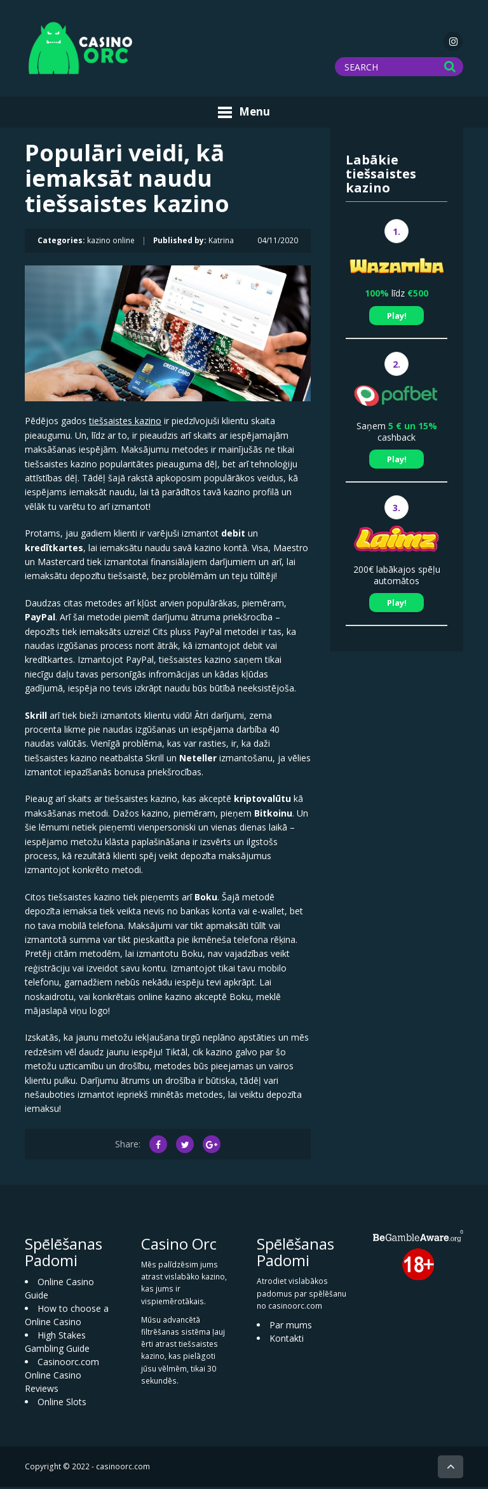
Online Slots (61, 1404)
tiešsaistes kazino (125, 423)
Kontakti (286, 1340)
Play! (397, 317)
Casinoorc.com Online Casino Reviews (62, 1377)
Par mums (290, 1327)
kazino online (111, 242)
